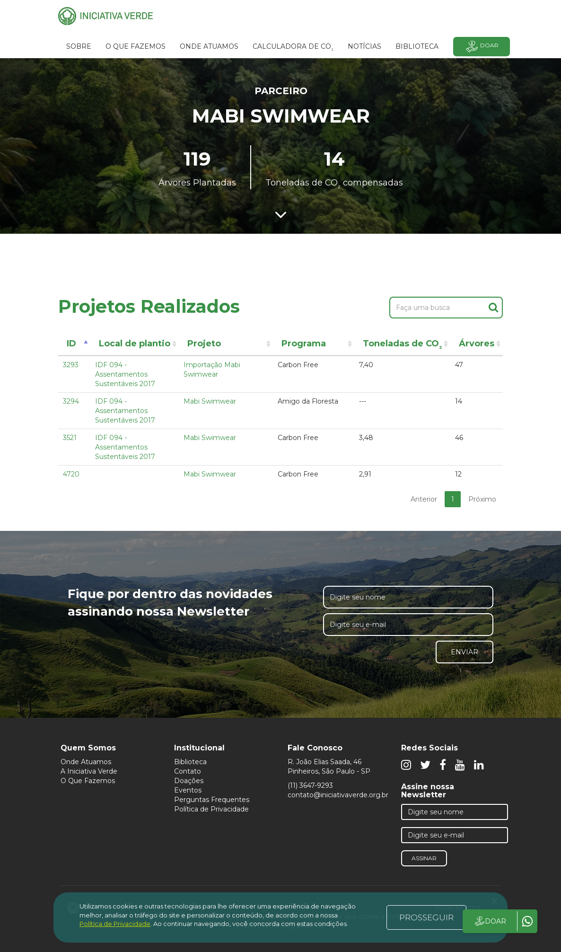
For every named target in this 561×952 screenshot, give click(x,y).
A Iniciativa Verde (89, 771)
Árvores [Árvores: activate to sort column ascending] (476, 343)
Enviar (464, 652)
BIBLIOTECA (416, 46)
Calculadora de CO (293, 47)
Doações (188, 780)
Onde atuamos (209, 46)
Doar (482, 47)
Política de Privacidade (211, 809)
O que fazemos (135, 46)
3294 (71, 401)
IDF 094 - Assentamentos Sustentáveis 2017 (125, 374)
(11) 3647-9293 (310, 785)
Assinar (424, 858)
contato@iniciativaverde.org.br (338, 795)
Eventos (188, 790)
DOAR (489, 921)
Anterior (424, 499)
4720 (71, 474)
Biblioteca (190, 762)
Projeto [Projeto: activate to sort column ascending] (204, 343)
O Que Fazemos (88, 780)
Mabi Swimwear (210, 401)
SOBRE (78, 46)
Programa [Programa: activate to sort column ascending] (303, 343)
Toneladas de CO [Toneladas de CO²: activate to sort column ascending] (402, 345)
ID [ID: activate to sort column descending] (71, 343)
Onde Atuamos (86, 762)
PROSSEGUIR (426, 917)
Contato (187, 771)
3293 (71, 365)
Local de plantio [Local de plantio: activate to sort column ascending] (134, 343)
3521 (70, 437)
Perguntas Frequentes (211, 799)
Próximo (482, 499)
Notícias (364, 46)
